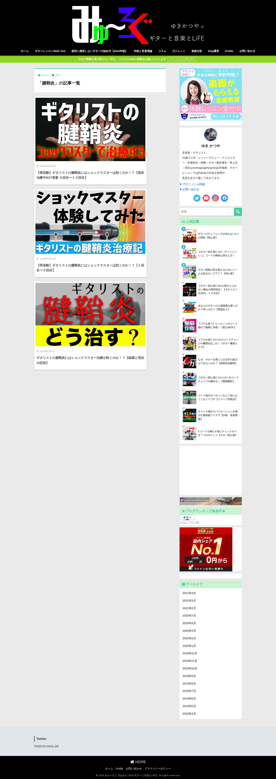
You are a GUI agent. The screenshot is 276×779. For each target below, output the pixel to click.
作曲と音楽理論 (143, 50)
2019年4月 (189, 713)
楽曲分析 (197, 50)
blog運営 (213, 50)
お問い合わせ (247, 50)
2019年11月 (190, 660)
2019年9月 (189, 676)
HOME (138, 762)
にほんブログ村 (189, 522)
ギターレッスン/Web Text (50, 50)
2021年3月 (189, 600)
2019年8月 (189, 683)
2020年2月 (189, 638)
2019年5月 (189, 706)
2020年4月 (189, 623)
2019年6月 (189, 698)
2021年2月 (189, 608)
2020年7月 (189, 615)
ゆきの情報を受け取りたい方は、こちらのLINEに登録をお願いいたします (122, 59)
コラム (162, 50)
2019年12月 (190, 653)
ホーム (25, 50)
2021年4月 (189, 593)
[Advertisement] (211, 470)
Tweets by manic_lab (46, 745)
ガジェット (178, 50)
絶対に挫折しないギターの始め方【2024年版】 (100, 50)
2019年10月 (190, 668)
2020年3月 (189, 630)
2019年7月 (189, 691)
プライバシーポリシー (158, 768)
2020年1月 (189, 645)
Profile (229, 50)
